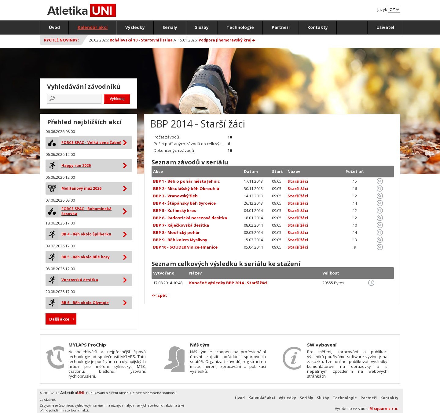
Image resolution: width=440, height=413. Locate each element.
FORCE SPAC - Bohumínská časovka (86, 211)
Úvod (54, 27)
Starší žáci (298, 181)
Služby (202, 27)
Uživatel (385, 27)
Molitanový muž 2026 (81, 188)
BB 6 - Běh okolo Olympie (85, 302)
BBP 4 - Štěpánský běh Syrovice (184, 203)
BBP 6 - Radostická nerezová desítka (190, 218)
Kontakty (317, 27)
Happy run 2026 (76, 165)
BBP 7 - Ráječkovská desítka (181, 225)
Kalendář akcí (93, 27)
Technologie (240, 27)
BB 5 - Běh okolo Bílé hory (85, 257)
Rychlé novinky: (61, 40)
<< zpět (159, 295)
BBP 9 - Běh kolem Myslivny (180, 239)
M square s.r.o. (383, 408)
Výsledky (135, 27)
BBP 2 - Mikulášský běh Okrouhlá (186, 188)
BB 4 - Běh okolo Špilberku (86, 234)
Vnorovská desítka (79, 279)
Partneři (281, 27)
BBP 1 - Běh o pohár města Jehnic (186, 181)
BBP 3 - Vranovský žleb (175, 196)
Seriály (170, 27)
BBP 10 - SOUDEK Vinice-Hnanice (185, 247)
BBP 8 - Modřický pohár (176, 232)
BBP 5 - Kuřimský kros (174, 210)
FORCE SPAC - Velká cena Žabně (91, 142)
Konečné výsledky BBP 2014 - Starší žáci (228, 283)
